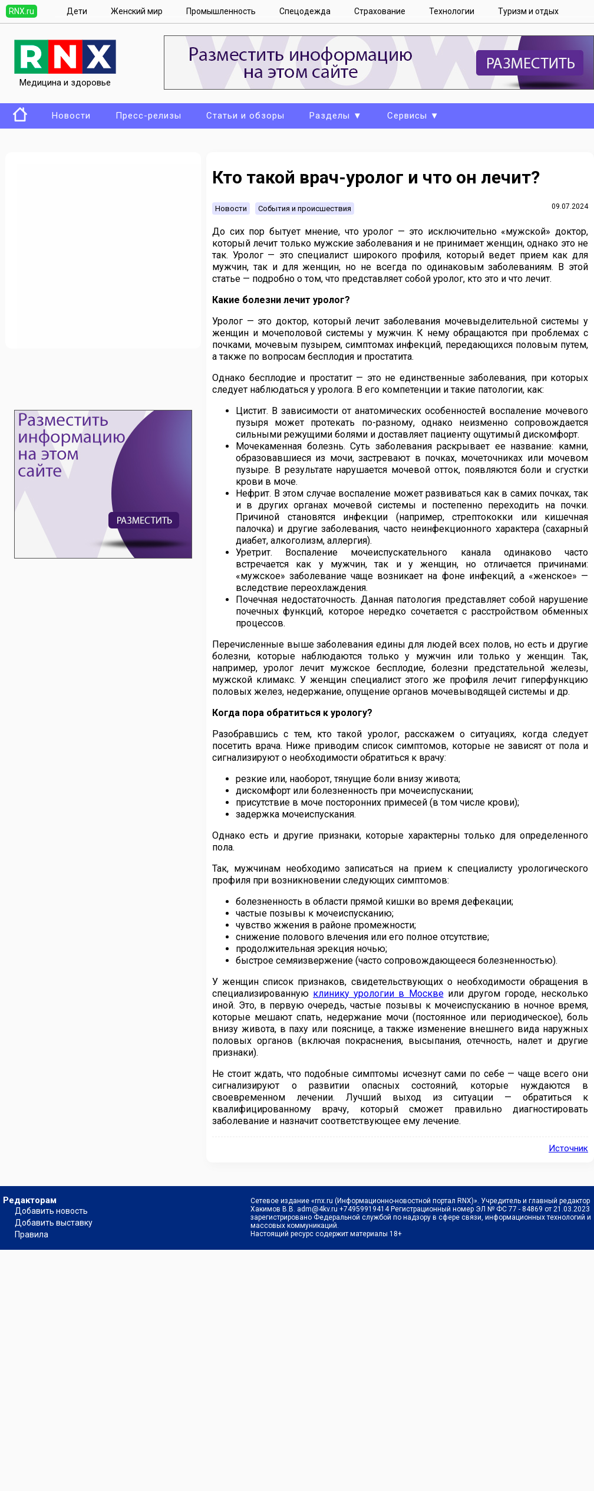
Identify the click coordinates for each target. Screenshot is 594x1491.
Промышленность (221, 11)
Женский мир (137, 11)
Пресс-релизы (149, 115)
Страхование (379, 11)
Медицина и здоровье (65, 77)
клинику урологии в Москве (378, 993)
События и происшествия (304, 208)
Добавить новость (51, 1211)
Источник (568, 1148)
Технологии (451, 11)
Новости (71, 115)
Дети (77, 11)
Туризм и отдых (528, 11)
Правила (31, 1234)
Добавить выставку (54, 1222)
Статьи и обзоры (245, 115)
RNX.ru (21, 11)
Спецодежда (305, 11)
